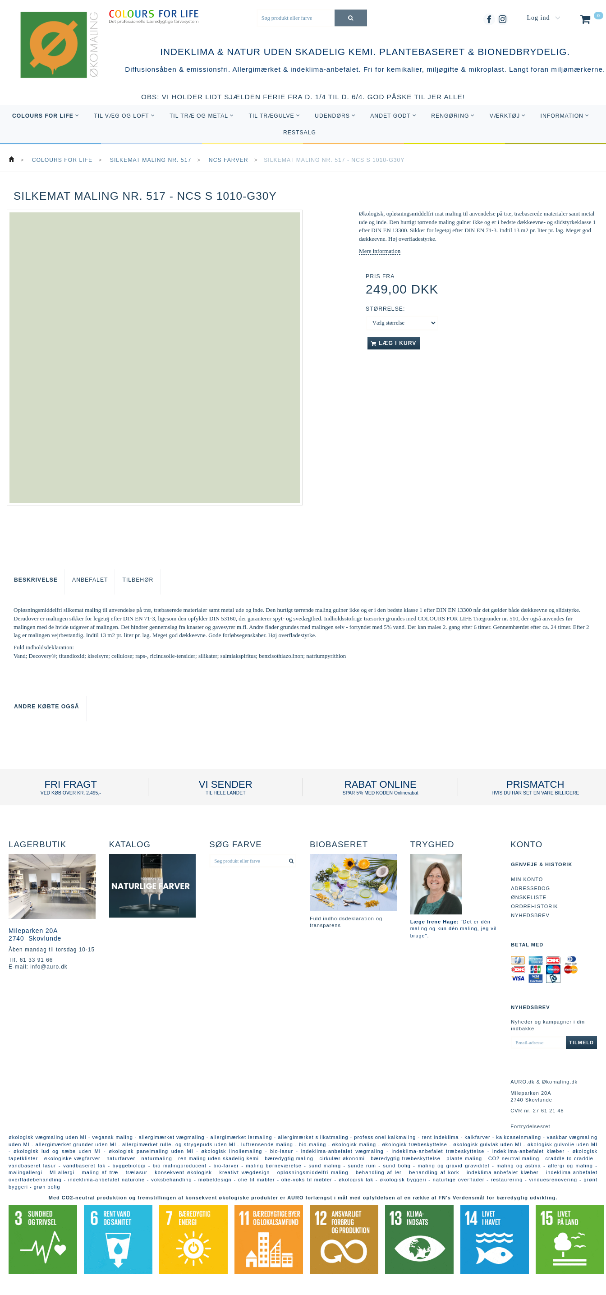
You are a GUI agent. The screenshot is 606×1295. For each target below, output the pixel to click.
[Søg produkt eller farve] (351, 17)
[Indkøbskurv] (590, 21)
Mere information (379, 251)
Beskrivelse (36, 580)
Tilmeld (581, 1042)
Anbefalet (90, 580)
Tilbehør (137, 580)
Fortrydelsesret (530, 1126)
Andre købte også (46, 706)
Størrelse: (385, 309)
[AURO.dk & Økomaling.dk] (53, 57)
